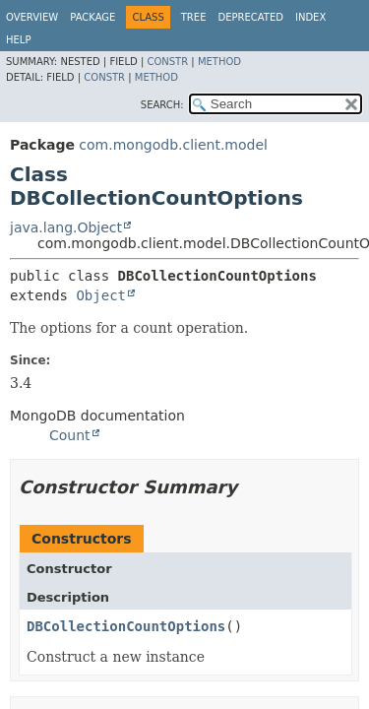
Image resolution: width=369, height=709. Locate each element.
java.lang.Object (66, 227)
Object (101, 295)
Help (18, 39)
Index (310, 17)
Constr (167, 61)
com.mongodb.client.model (173, 145)
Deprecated (250, 17)
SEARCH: (162, 104)
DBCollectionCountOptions (126, 626)
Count (70, 435)
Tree (194, 17)
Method (219, 61)
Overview (32, 17)
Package (92, 17)
